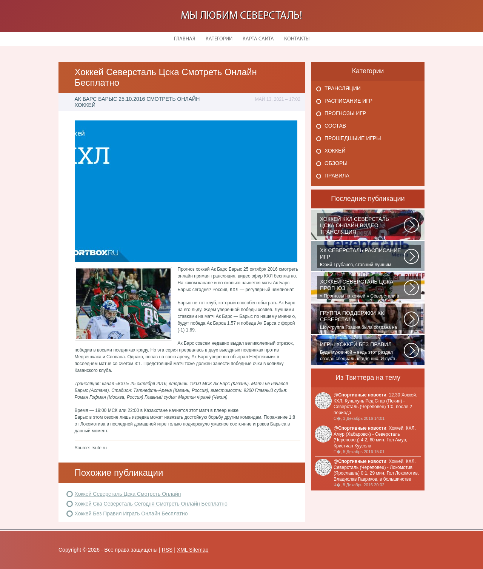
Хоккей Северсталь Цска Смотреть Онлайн (128, 494)
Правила (337, 176)
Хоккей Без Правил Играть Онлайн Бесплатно (131, 513)
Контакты (296, 39)
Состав (335, 126)
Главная (184, 39)
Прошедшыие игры (353, 138)
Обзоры (336, 163)
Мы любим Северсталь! (241, 16)
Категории (219, 39)
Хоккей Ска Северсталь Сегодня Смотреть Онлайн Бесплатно (151, 504)
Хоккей (335, 151)
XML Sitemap (193, 550)
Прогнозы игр (345, 113)
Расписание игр (348, 101)
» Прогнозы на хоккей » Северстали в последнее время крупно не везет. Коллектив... (362, 289)
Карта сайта (258, 39)
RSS (167, 550)
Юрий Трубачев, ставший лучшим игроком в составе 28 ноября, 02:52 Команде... (362, 257)
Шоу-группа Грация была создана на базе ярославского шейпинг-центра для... (362, 320)
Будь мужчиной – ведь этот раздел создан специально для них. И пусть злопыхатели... (362, 351)
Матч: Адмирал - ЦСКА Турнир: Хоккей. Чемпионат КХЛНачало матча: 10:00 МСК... (362, 226)
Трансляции (343, 88)
